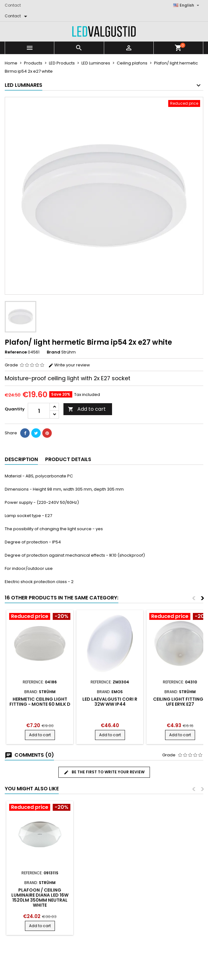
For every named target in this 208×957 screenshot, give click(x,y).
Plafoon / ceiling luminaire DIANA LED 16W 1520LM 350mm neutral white (39, 897)
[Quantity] (39, 411)
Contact (13, 5)
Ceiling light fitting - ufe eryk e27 (180, 701)
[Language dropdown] (187, 5)
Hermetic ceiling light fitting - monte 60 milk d (39, 701)
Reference (16, 352)
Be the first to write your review (104, 772)
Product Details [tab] (68, 459)
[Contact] (17, 16)
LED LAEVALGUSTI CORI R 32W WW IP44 (109, 701)
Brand (53, 352)
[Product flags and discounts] (39, 617)
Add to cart (87, 409)
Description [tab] (21, 459)
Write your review (69, 365)
